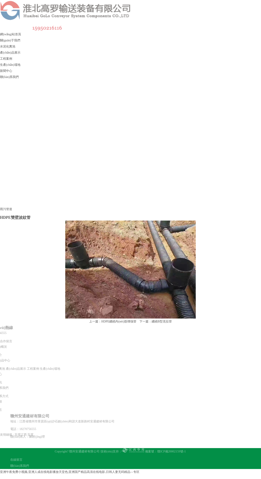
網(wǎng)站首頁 (10, 34)
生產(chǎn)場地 (10, 64)
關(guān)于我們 (10, 40)
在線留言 (24, 459)
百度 (30, 427)
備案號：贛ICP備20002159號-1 (158, 451)
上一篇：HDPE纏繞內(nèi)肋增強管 (112, 321)
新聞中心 (6, 71)
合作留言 (6, 341)
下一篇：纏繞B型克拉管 (155, 321)
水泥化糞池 (7, 46)
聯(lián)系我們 (9, 77)
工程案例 (6, 58)
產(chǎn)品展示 (10, 52)
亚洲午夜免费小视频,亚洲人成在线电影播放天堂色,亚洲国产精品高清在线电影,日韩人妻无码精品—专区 (69, 472)
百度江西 (21, 427)
